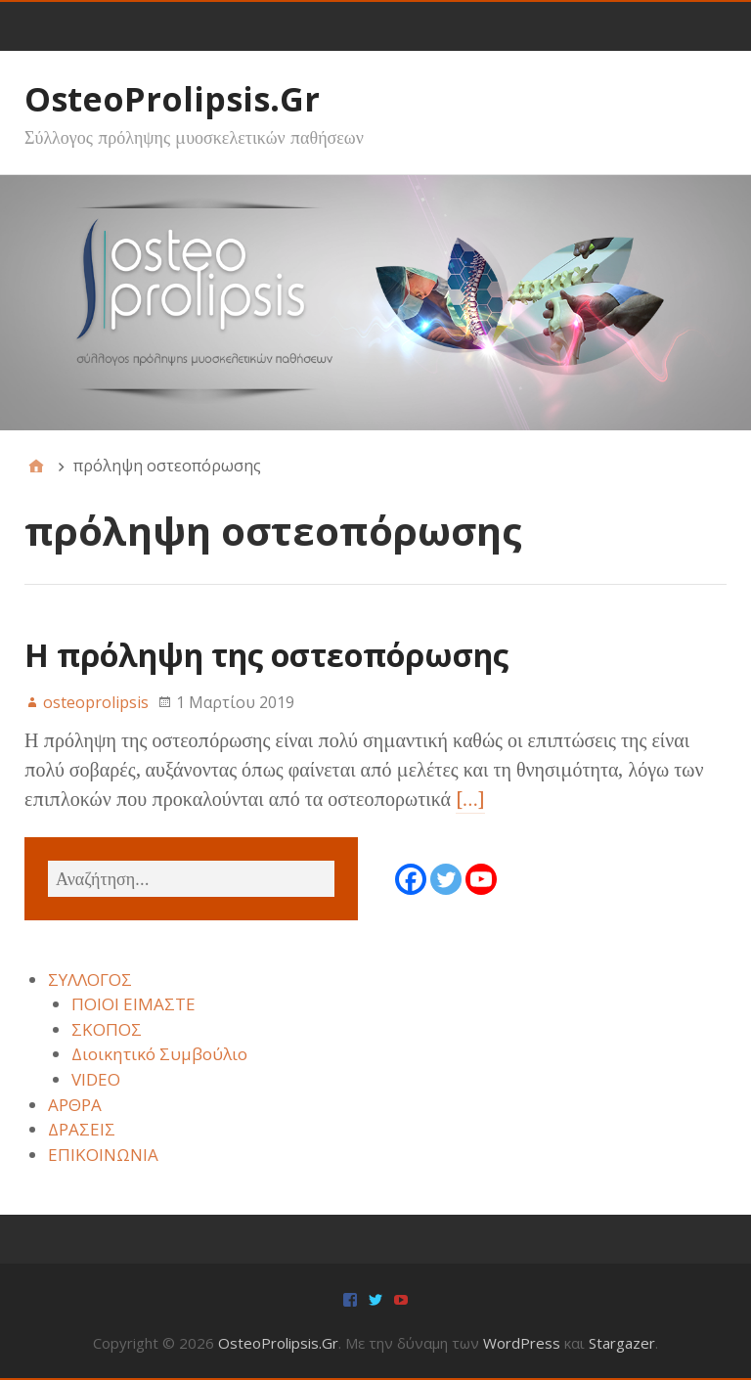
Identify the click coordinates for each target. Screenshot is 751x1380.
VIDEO (95, 1079)
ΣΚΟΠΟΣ (106, 1029)
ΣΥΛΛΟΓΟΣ (90, 979)
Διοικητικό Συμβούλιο (159, 1054)
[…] (470, 799)
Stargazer (622, 1343)
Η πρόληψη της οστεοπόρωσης (266, 655)
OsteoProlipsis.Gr (172, 98)
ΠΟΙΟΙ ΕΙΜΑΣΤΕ (133, 1004)
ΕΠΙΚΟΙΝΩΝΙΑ (103, 1154)
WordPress (521, 1343)
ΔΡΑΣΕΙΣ (81, 1129)
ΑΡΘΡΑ (75, 1104)
